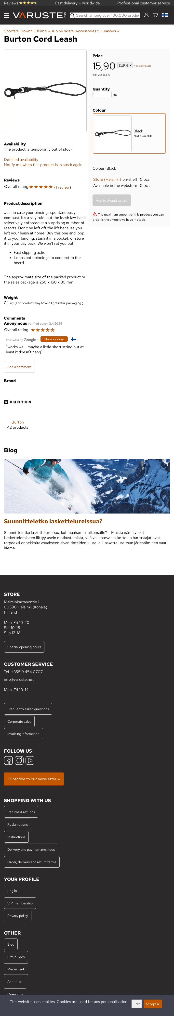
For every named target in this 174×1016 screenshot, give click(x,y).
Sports (11, 31)
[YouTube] (30, 761)
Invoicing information (23, 733)
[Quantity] (102, 94)
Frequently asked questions (28, 709)
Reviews (21, 3)
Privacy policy (17, 915)
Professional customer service (143, 3)
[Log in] (146, 15)
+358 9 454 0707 (27, 671)
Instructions (16, 837)
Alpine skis (63, 31)
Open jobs (15, 994)
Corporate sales (19, 721)
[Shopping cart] (155, 15)
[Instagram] (19, 761)
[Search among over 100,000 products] (105, 15)
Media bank (16, 969)
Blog (10, 944)
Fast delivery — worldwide (77, 3)
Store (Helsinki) (107, 179)
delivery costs (143, 65)
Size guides (16, 956)
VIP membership (20, 903)
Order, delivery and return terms (31, 862)
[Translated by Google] (21, 339)
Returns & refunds (21, 812)
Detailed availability (21, 159)
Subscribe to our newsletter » (34, 779)
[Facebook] (8, 761)
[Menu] (6, 15)
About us (14, 981)
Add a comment (19, 366)
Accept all (153, 1004)
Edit (137, 1004)
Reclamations (17, 824)
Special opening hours (24, 646)
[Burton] (17, 412)
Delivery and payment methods (31, 849)
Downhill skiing (35, 31)
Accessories (87, 31)
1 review (62, 187)
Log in (12, 890)
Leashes (110, 31)
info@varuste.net (19, 679)
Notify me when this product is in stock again (43, 164)
